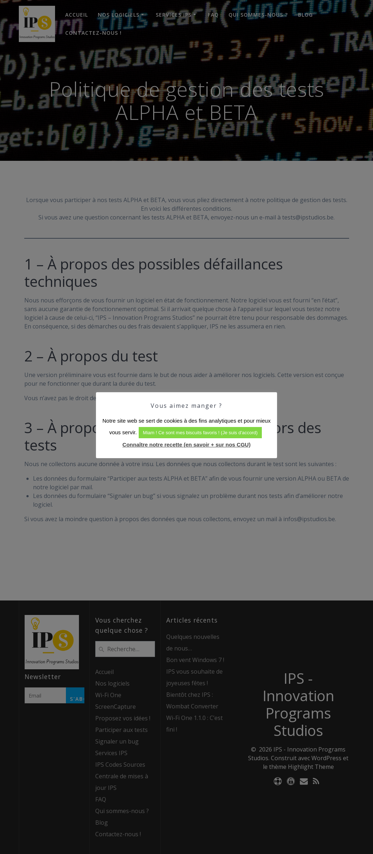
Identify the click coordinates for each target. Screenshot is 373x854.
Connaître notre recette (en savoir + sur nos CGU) (186, 444)
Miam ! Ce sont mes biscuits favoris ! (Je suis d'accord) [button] (200, 432)
